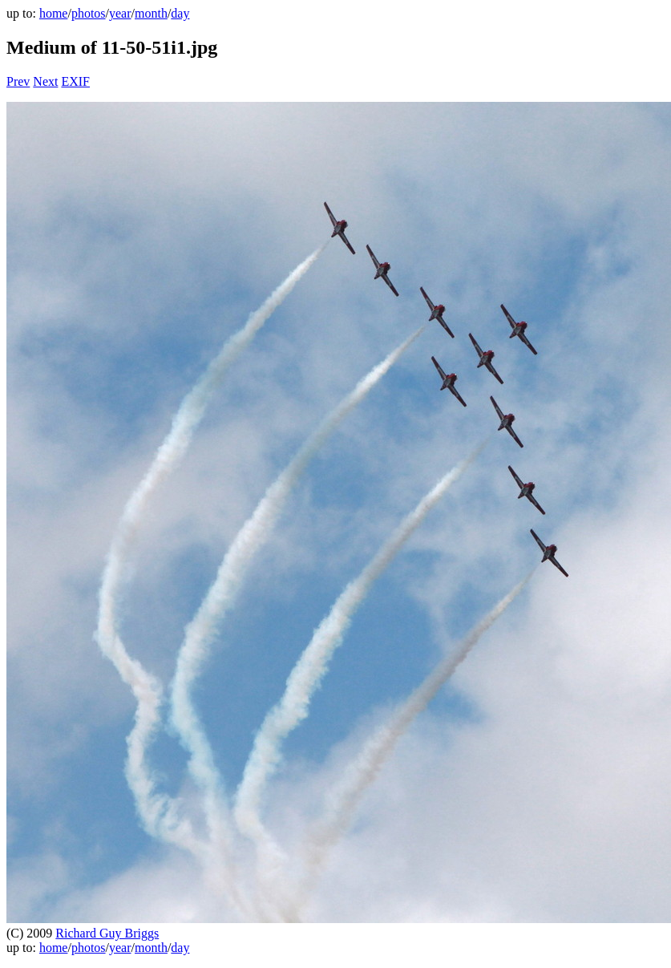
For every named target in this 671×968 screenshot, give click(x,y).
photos (88, 13)
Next (45, 81)
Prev (18, 81)
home (53, 13)
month (151, 13)
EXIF (75, 81)
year (120, 13)
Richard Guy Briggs (107, 933)
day (180, 13)
